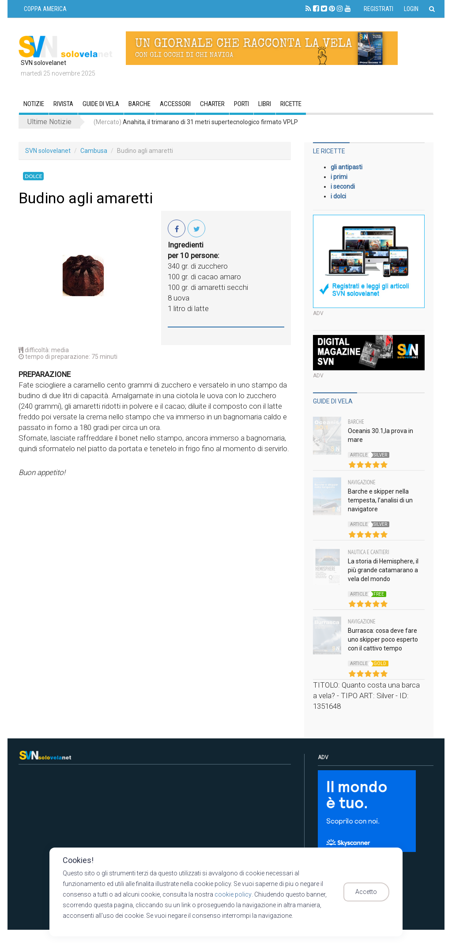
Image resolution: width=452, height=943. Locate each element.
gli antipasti (346, 167)
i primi (339, 176)
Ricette (290, 104)
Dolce (33, 176)
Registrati (378, 8)
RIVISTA (63, 104)
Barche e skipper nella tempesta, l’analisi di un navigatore (380, 500)
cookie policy (233, 894)
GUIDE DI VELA (101, 104)
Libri (264, 104)
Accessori (175, 104)
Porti (241, 104)
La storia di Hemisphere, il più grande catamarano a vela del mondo (383, 570)
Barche (139, 104)
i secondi (343, 186)
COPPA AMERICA (45, 8)
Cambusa (93, 150)
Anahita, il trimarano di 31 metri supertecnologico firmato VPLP (196, 121)
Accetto (370, 892)
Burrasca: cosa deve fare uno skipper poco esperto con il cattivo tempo (383, 639)
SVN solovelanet (48, 150)
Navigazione (362, 482)
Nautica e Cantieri (368, 552)
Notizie (33, 104)
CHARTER (212, 104)
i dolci (338, 196)
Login (411, 8)
